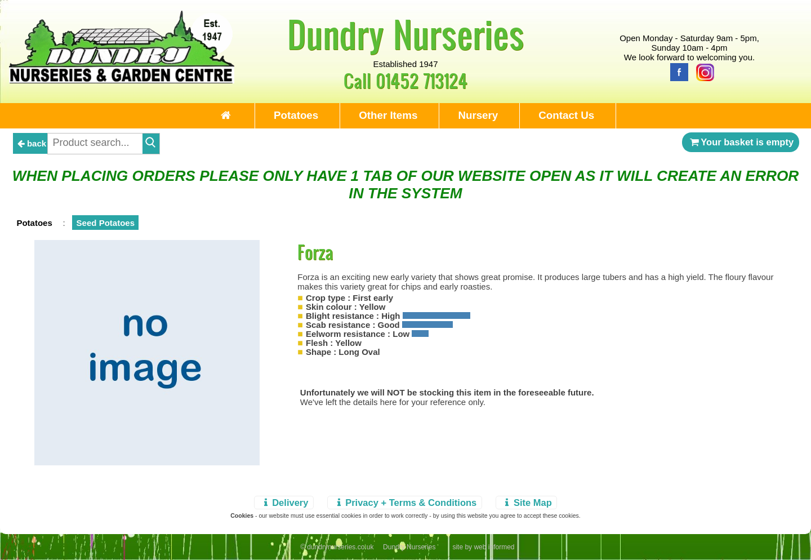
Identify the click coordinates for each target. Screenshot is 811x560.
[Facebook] (676, 71)
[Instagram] (702, 71)
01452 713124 (421, 80)
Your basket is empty (741, 142)
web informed (494, 547)
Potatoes (296, 115)
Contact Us (566, 115)
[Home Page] (121, 80)
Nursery (478, 115)
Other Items (388, 115)
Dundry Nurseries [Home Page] (405, 34)
